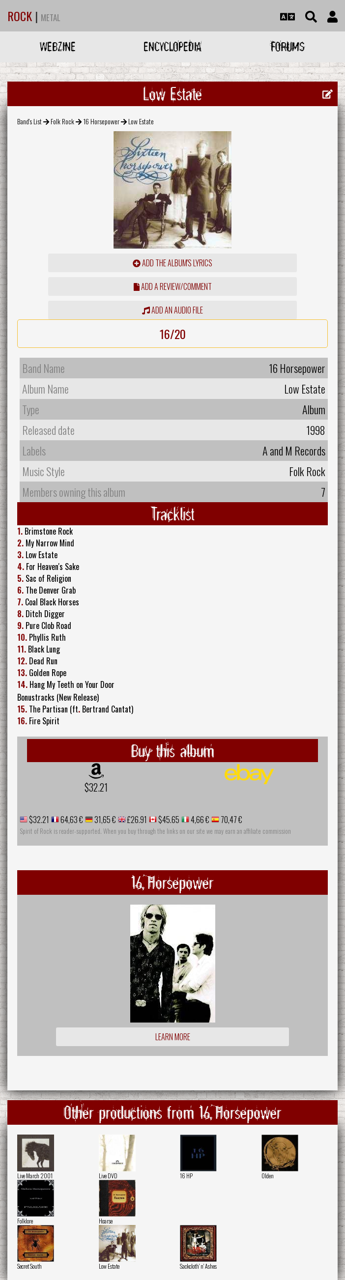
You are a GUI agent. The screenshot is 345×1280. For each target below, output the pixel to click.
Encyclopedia (172, 46)
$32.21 (96, 787)
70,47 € (230, 819)
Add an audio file (172, 310)
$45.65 (168, 819)
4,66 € (199, 819)
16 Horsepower (101, 121)
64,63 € (71, 819)
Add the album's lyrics (172, 263)
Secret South (29, 1266)
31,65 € (104, 819)
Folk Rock (62, 121)
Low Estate (109, 1266)
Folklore (25, 1221)
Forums (288, 46)
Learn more (172, 1037)
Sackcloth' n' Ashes (198, 1266)
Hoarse (106, 1221)
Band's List (29, 121)
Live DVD (108, 1175)
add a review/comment (173, 286)
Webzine (58, 46)
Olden (267, 1175)
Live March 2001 (35, 1175)
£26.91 (136, 819)
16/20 (173, 333)
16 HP (186, 1175)
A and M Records (293, 450)
